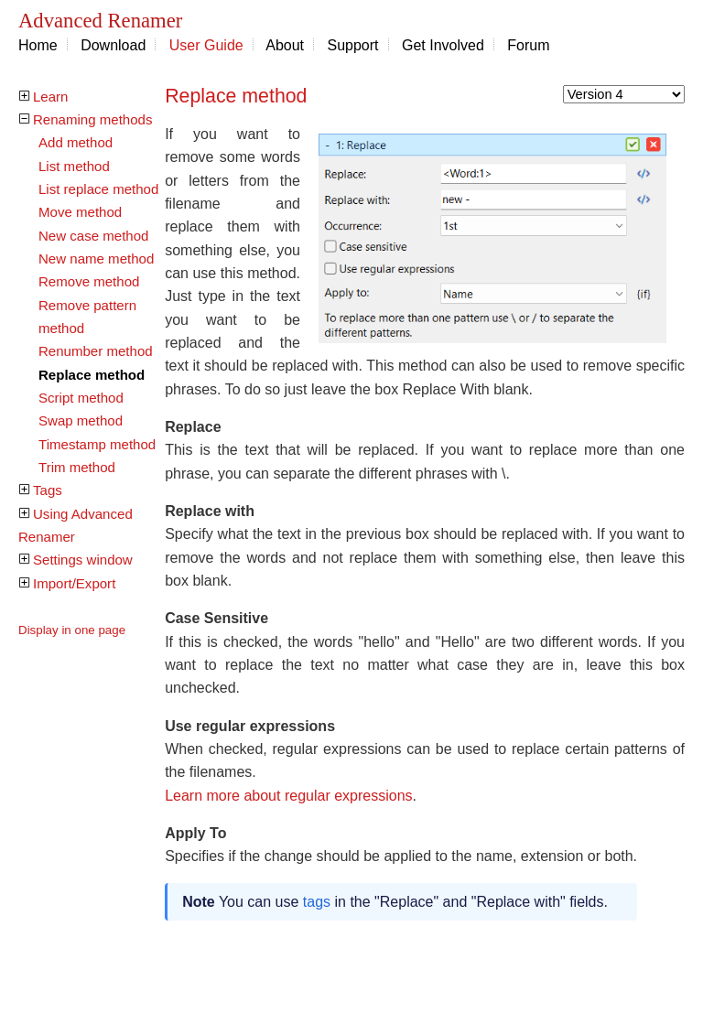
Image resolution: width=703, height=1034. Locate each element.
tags (316, 902)
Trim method (76, 467)
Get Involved (443, 45)
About (284, 45)
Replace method (91, 374)
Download (113, 45)
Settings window (83, 559)
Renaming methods (92, 119)
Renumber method (95, 351)
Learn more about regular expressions (288, 795)
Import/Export (74, 583)
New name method (96, 258)
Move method (80, 212)
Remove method (88, 281)
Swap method (80, 420)
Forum (528, 45)
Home (38, 45)
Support (353, 45)
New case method (93, 235)
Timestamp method (97, 444)
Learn (50, 96)
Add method (75, 142)
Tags (47, 490)
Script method (81, 397)
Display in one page (71, 630)
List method (74, 166)
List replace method (98, 189)
